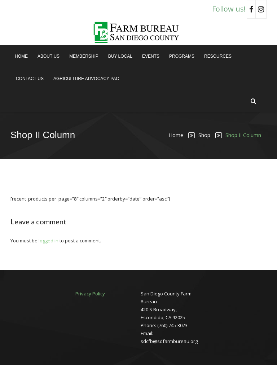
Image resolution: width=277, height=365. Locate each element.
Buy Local (120, 56)
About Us (49, 56)
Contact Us (30, 78)
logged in (48, 240)
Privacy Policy (90, 293)
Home (21, 56)
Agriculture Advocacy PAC (86, 78)
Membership (83, 56)
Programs (181, 56)
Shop (204, 135)
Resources (218, 56)
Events (150, 56)
